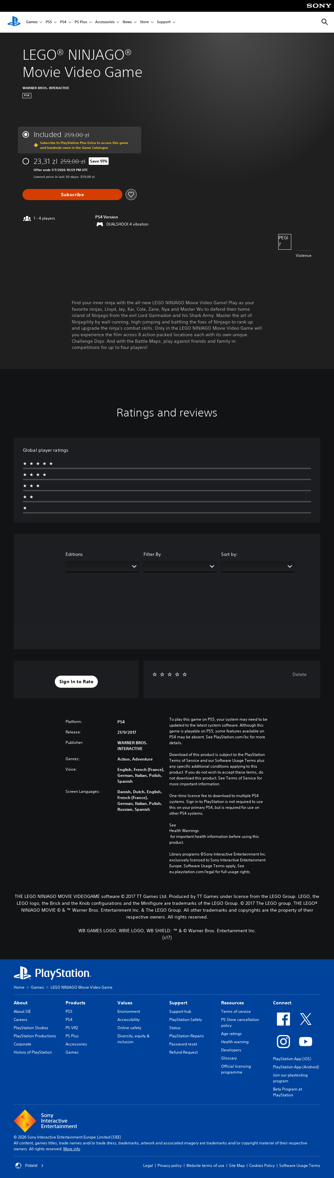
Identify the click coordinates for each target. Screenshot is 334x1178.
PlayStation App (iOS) (292, 1058)
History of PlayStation (33, 1052)
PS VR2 (72, 1027)
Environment (128, 1011)
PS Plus (81, 22)
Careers (20, 1019)
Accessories (104, 22)
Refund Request (183, 1052)
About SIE (22, 1011)
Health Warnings (184, 830)
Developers (231, 1050)
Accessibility (128, 1019)
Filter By (152, 554)
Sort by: (229, 554)
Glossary (229, 1058)
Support (164, 22)
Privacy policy (170, 1165)
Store (144, 22)
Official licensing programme (236, 1069)
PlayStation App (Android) (296, 1067)
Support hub (180, 1011)
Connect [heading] (282, 1003)
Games (32, 22)
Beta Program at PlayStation (287, 1092)
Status (175, 1027)
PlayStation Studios (31, 1027)
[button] (76, 681)
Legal (148, 1165)
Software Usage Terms (299, 1165)
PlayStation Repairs (186, 1036)
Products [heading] (75, 1003)
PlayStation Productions (35, 1036)
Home (19, 987)
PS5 (49, 22)
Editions (74, 554)
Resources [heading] (232, 1003)
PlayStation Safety (185, 1019)
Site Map (237, 1165)
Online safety (129, 1027)
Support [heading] (178, 1003)
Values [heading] (124, 1003)
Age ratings (231, 1033)
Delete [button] (300, 674)
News (127, 22)
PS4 (63, 22)
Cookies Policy (262, 1165)
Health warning (235, 1041)
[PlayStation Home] (14, 22)
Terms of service (236, 1011)
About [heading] (20, 1003)
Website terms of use (205, 1165)
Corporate (22, 1044)
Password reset (183, 1044)
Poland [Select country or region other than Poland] (29, 1165)
